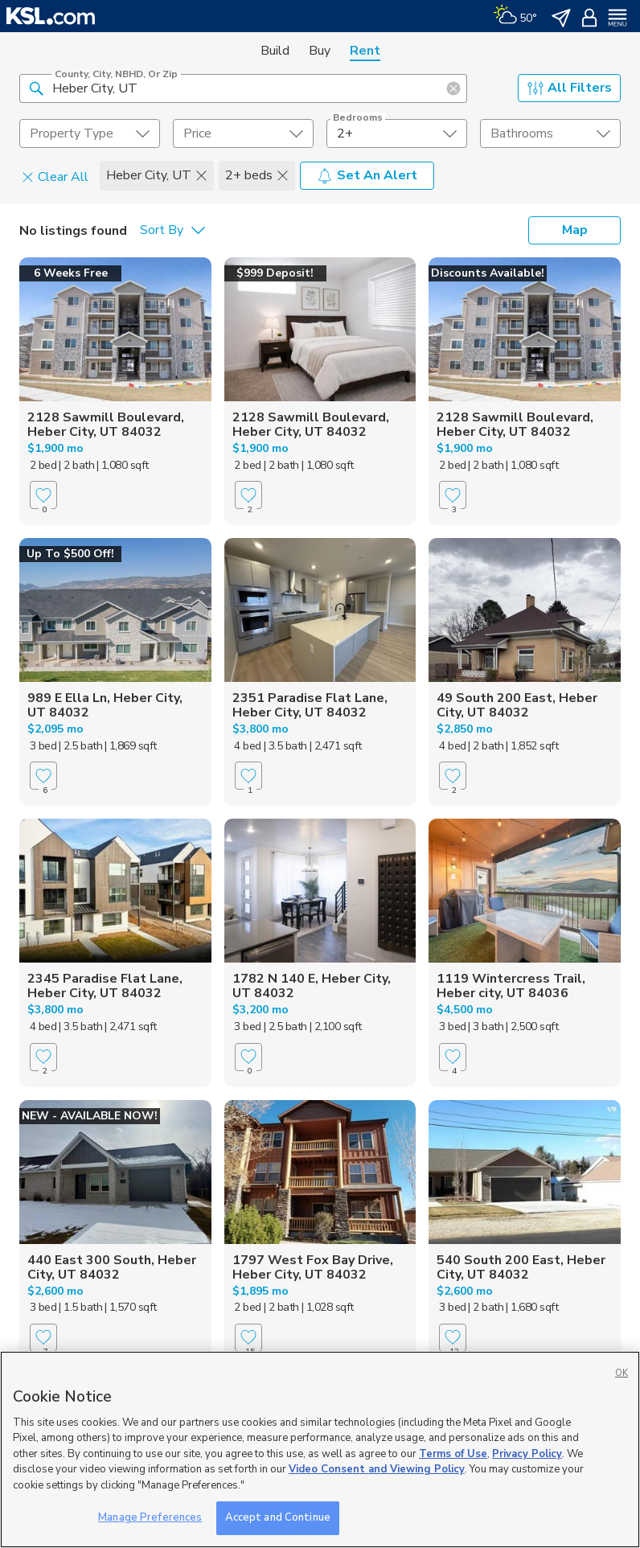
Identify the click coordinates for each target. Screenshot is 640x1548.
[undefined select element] (89, 133)
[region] (320, 1449)
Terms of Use (453, 1454)
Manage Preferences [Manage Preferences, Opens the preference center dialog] (150, 1517)
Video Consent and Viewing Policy (377, 1469)
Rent (365, 51)
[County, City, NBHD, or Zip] (243, 88)
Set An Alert (367, 175)
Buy (319, 51)
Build (275, 51)
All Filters (569, 87)
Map (575, 230)
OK (621, 1373)
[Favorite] (43, 495)
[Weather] (515, 16)
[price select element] (243, 133)
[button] (36, 88)
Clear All (55, 176)
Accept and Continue (277, 1517)
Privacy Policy (527, 1454)
